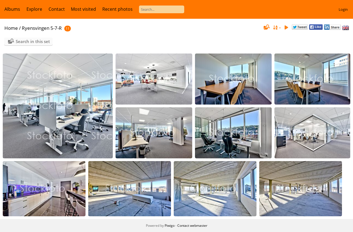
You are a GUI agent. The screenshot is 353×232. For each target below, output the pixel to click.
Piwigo (170, 225)
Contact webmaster (192, 225)
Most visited (83, 9)
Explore (34, 9)
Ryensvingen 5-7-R (42, 28)
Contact (57, 9)
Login (343, 9)
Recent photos (117, 9)
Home (11, 28)
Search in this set (33, 41)
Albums (12, 9)
